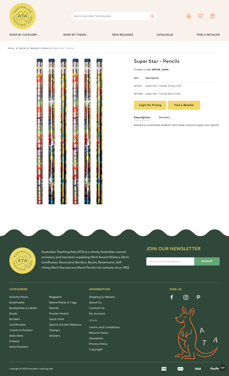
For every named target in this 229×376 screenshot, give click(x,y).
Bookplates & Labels (23, 308)
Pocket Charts (59, 313)
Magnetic (55, 297)
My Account (97, 313)
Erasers (14, 341)
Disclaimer (96, 338)
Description (142, 117)
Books (13, 313)
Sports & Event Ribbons (65, 324)
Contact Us (97, 308)
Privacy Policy (98, 344)
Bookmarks (17, 302)
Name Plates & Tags (63, 302)
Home (11, 48)
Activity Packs (18, 297)
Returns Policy (98, 333)
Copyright (96, 349)
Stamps (54, 330)
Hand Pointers (18, 347)
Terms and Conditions (104, 327)
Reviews (164, 117)
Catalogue (165, 35)
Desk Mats (16, 336)
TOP (222, 367)
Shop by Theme (74, 35)
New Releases (122, 35)
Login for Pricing (150, 105)
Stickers (54, 336)
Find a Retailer (208, 35)
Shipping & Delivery (102, 297)
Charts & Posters (21, 330)
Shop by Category (23, 35)
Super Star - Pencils (63, 48)
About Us (95, 302)
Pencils (22, 48)
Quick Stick (56, 319)
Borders (14, 319)
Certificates (17, 324)
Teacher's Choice (39, 48)
